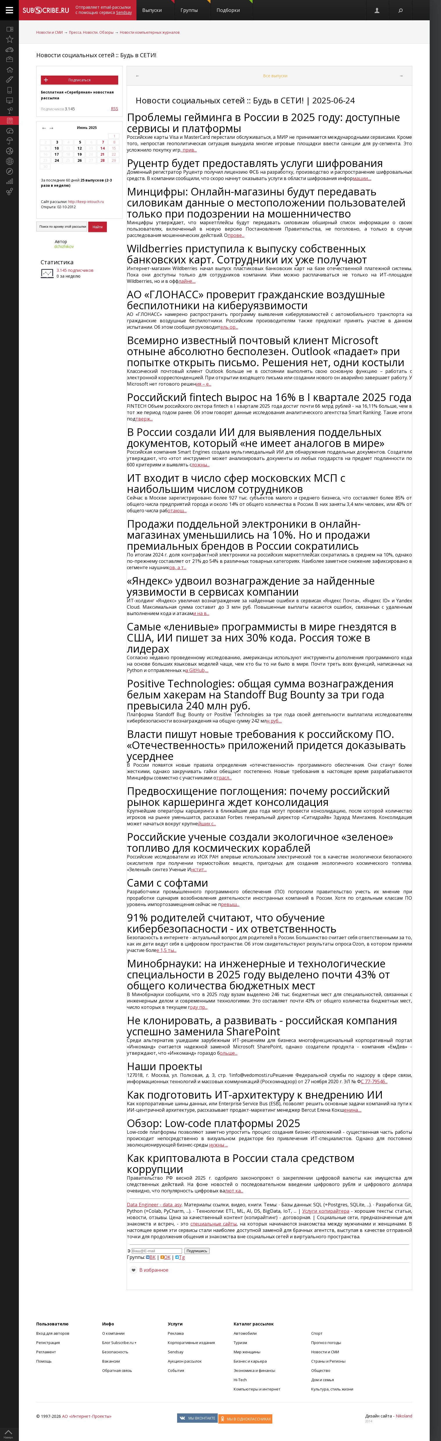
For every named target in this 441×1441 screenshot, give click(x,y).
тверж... (144, 419)
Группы (195, 6)
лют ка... (234, 1190)
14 (102, 148)
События (176, 1370)
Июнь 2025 (87, 127)
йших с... (207, 823)
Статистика (57, 262)
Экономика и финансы (254, 1370)
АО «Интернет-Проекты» (86, 1416)
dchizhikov (64, 246)
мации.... (362, 178)
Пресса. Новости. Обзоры (91, 32)
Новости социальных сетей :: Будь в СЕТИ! (96, 55)
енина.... (352, 1110)
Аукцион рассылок (185, 1361)
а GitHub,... (197, 670)
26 (80, 160)
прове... (236, 235)
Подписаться (80, 80)
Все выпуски (275, 75)
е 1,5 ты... (166, 950)
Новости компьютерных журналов (149, 32)
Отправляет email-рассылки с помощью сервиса (103, 9)
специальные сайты (213, 1224)
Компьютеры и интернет (257, 1389)
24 (57, 160)
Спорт (317, 1333)
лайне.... (187, 281)
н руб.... (274, 721)
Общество (320, 1370)
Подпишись (197, 1251)
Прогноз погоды (326, 1342)
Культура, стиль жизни (332, 1389)
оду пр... (199, 1007)
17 (57, 154)
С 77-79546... (374, 1081)
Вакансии (111, 1361)
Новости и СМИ (49, 32)
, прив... (188, 150)
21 (102, 154)
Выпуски (158, 6)
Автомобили (245, 1333)
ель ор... (229, 327)
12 (80, 148)
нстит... (199, 869)
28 (102, 160)
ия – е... (203, 384)
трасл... (224, 778)
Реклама (176, 1333)
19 (80, 154)
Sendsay (175, 1351)
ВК (151, 1257)
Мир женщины (247, 1351)
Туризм (240, 1342)
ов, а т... (177, 567)
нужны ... (218, 1145)
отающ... (177, 510)
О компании (113, 1333)
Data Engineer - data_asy (154, 1204)
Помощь (44, 1361)
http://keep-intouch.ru (86, 201)
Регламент (46, 1351)
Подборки (235, 6)
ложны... (201, 464)
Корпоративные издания (191, 1342)
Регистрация (48, 1342)
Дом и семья (322, 1379)
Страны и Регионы (328, 1361)
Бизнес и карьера (250, 1361)
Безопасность (115, 1351)
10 (57, 148)
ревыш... (230, 904)
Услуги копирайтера (325, 1211)
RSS (114, 108)
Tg (180, 1257)
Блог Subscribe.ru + (119, 1342)
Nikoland (404, 1416)
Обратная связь (117, 1370)
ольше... (228, 1053)
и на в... (201, 613)
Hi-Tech (240, 1379)
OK (165, 1257)
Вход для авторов (52, 1333)
